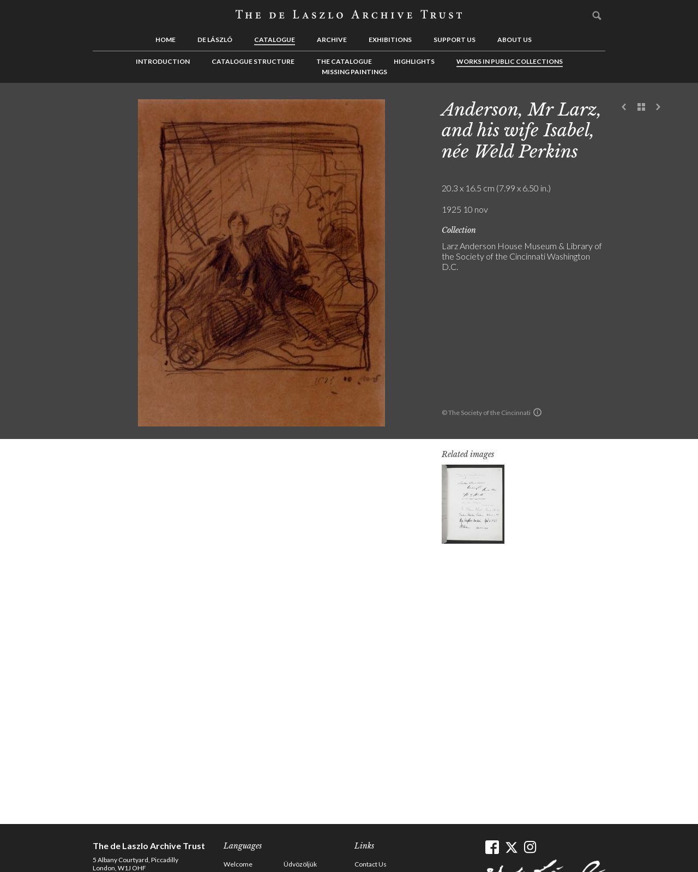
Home (165, 39)
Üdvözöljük (300, 864)
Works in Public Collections (509, 61)
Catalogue (274, 39)
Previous (624, 107)
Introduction (163, 61)
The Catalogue (344, 61)
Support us (455, 39)
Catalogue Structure (253, 61)
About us (514, 39)
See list (641, 107)
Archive (332, 39)
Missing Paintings (354, 72)
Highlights (414, 61)
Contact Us (370, 864)
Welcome (238, 864)
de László (214, 39)
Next (658, 107)
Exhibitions (390, 39)
